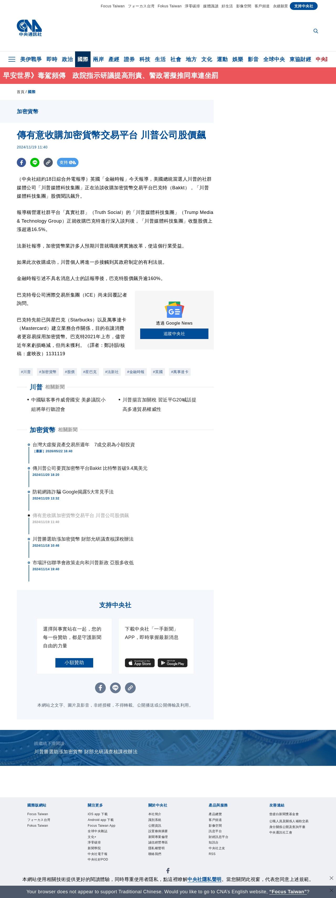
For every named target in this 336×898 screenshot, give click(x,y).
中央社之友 (221, 857)
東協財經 (300, 59)
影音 (253, 59)
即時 (51, 59)
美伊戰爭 (31, 59)
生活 (160, 59)
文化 (206, 59)
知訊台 (216, 850)
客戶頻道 (262, 6)
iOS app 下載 (102, 815)
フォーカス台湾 (141, 6)
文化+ (94, 850)
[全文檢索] (316, 31)
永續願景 (280, 6)
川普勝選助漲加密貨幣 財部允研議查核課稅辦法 (83, 539)
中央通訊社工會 (286, 850)
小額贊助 (74, 662)
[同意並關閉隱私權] (331, 878)
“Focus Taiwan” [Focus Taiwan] (288, 891)
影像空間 (243, 6)
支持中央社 (303, 6)
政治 (67, 59)
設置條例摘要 (162, 836)
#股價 (70, 372)
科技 (144, 59)
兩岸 (98, 59)
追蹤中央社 (174, 333)
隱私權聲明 (160, 857)
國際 (82, 59)
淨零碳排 (192, 6)
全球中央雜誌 (102, 843)
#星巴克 (90, 372)
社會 (175, 59)
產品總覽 (218, 815)
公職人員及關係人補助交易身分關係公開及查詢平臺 (288, 836)
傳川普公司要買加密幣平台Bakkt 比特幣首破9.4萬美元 (90, 468)
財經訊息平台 (223, 843)
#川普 (26, 372)
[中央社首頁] (29, 29)
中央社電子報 (102, 871)
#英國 (158, 372)
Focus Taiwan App (103, 832)
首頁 (20, 92)
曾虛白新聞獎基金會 (288, 818)
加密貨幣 (42, 429)
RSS (214, 864)
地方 (191, 59)
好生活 (227, 6)
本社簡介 (158, 815)
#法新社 (112, 372)
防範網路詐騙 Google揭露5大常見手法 (73, 491)
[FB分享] (21, 162)
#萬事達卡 (179, 372)
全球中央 (274, 59)
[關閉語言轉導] (331, 891)
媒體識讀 (210, 6)
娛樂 (237, 59)
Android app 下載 (107, 822)
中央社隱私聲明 (204, 879)
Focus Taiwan (113, 6)
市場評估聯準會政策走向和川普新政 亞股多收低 (83, 562)
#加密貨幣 (47, 372)
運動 (222, 59)
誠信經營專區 (162, 850)
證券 (129, 59)
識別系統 (158, 822)
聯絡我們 (158, 864)
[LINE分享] (34, 162)
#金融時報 (135, 372)
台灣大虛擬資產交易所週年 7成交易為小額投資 (84, 444)
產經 (113, 59)
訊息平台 (218, 836)
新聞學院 (97, 864)
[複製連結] (48, 162)
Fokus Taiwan (170, 6)
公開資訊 (158, 829)
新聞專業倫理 (162, 843)
